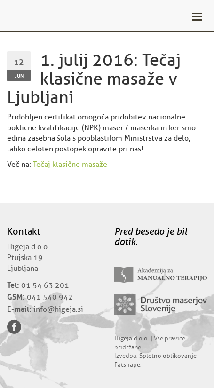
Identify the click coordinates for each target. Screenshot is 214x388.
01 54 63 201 (45, 285)
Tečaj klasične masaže (70, 164)
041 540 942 (50, 297)
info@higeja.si (58, 309)
